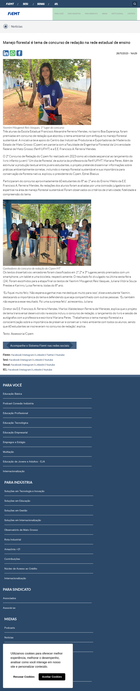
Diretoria (10, 475)
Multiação (8, 364)
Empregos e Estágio (14, 354)
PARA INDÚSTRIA (73, 13)
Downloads (11, 601)
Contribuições (80, 374)
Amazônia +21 (80, 364)
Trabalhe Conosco (15, 543)
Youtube (60, 266)
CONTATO (131, 13)
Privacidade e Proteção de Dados (23, 591)
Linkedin (40, 266)
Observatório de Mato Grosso (89, 345)
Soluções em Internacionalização (90, 335)
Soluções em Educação (85, 316)
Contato (9, 562)
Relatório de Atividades (85, 444)
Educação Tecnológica (15, 335)
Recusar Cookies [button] (24, 676)
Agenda (9, 533)
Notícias (16, 26)
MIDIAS (104, 13)
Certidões (10, 610)
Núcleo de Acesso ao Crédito (88, 383)
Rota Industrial (80, 354)
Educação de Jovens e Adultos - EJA (24, 374)
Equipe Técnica (13, 523)
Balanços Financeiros (17, 581)
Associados (9, 415)
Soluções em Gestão (83, 325)
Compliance (11, 494)
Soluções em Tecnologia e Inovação (92, 306)
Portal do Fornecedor (17, 552)
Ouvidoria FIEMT (14, 572)
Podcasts (77, 415)
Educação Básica (12, 306)
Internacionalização (14, 383)
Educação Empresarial (15, 345)
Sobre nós (11, 465)
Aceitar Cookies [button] (52, 676)
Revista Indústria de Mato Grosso (91, 434)
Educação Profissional (15, 325)
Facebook (16, 266)
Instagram (28, 266)
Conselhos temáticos (17, 514)
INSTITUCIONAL (117, 13)
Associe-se (9, 424)
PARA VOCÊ (58, 13)
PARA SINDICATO (90, 13)
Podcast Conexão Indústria (18, 316)
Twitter (50, 266)
